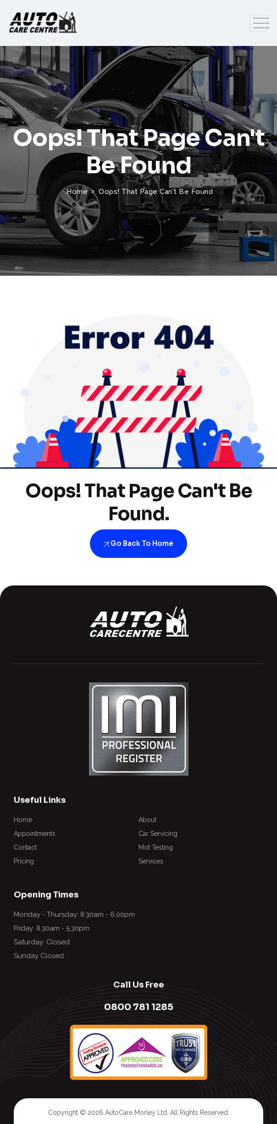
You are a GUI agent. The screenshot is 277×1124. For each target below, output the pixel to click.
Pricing (24, 861)
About (147, 819)
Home (23, 819)
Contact (25, 847)
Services (150, 861)
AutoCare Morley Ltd (136, 1112)
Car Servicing (157, 833)
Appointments (34, 833)
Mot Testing (155, 847)
